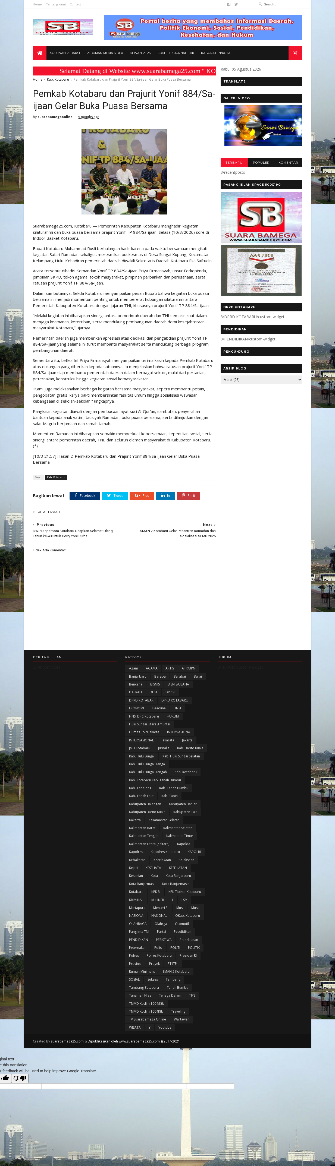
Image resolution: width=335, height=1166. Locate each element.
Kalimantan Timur (179, 842)
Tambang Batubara (144, 994)
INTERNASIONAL (141, 747)
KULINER (157, 906)
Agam (133, 675)
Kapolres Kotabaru (165, 859)
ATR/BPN (188, 675)
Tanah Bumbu (177, 994)
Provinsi (135, 970)
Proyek (154, 970)
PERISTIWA (164, 946)
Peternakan (137, 954)
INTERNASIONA (178, 739)
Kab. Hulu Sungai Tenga (147, 771)
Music (195, 914)
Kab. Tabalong (140, 795)
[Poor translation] (20, 1085)
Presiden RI (188, 962)
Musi (179, 914)
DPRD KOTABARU (174, 707)
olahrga (161, 930)
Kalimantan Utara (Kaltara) (149, 850)
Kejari (133, 874)
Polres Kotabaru (159, 962)
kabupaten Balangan (145, 810)
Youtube (164, 1034)
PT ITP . (173, 970)
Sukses (153, 986)
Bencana (135, 691)
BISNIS (155, 691)
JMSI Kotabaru (139, 755)
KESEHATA (153, 874)
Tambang (173, 986)
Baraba (160, 683)
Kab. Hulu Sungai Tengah (148, 779)
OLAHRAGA (138, 930)
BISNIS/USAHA (178, 691)
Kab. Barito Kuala (190, 755)
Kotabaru (136, 898)
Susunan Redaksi (65, 53)
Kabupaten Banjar (183, 810)
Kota (154, 882)
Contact (75, 4)
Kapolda (183, 850)
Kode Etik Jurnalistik (176, 53)
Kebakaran (137, 866)
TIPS (192, 1002)
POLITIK (194, 954)
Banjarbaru (137, 683)
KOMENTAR (288, 163)
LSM (184, 906)
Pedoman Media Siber (105, 53)
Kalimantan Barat (142, 834)
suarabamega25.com (67, 1048)
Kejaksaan (186, 866)
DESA (154, 699)
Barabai (180, 683)
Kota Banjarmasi (141, 890)
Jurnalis (163, 755)
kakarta (135, 826)
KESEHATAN (178, 874)
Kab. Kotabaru (58, 79)
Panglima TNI (139, 938)
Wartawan (181, 1026)
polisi (158, 954)
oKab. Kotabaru (187, 922)
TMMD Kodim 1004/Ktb (146, 1010)
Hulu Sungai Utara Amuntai (149, 731)
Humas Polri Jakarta (144, 739)
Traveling (178, 1018)
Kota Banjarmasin (175, 890)
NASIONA (136, 922)
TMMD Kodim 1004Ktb (146, 1018)
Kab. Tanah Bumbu (173, 795)
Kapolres (136, 859)
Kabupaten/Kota (216, 53)
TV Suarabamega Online (147, 1026)
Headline (159, 715)
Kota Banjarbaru (178, 882)
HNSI (177, 715)
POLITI (175, 954)
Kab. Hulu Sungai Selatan (181, 763)
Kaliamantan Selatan (164, 826)
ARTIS (169, 675)
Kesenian (136, 882)
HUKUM (173, 723)
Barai (198, 683)
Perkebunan (189, 946)
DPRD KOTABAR (141, 707)
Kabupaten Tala (185, 819)
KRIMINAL (136, 906)
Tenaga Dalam (170, 1002)
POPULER (261, 163)
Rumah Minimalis (142, 978)
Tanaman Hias (140, 1002)
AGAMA (152, 675)
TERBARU (234, 163)
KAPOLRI (194, 859)
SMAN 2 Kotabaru (176, 978)
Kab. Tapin (169, 803)
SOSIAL (134, 986)
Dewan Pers (140, 53)
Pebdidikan (182, 938)
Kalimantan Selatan (177, 834)
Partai (161, 938)
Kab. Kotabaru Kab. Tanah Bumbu (155, 787)
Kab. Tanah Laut (141, 803)
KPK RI (156, 898)
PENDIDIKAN (138, 946)
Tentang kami (56, 4)
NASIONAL (159, 922)
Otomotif (182, 930)
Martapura (137, 914)
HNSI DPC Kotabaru (144, 723)
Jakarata (168, 747)
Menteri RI (160, 914)
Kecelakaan (162, 866)
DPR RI (170, 699)
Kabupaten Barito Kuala (147, 819)
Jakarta (187, 747)
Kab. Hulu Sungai (142, 763)
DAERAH (135, 699)
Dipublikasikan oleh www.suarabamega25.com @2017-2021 (134, 1048)
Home (37, 4)
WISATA (135, 1034)
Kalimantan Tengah (143, 842)
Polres (134, 962)
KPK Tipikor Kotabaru (184, 898)
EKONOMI (136, 715)
